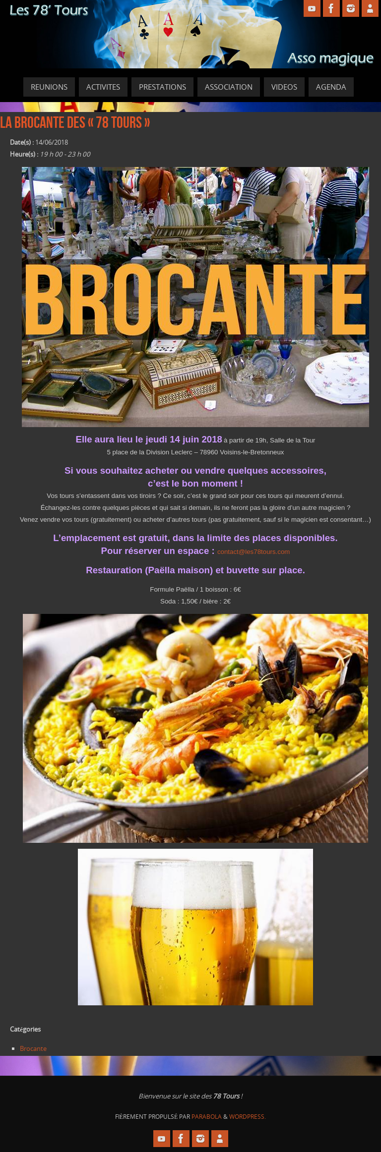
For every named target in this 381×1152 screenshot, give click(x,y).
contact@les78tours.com (253, 551)
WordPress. (247, 1116)
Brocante (33, 1048)
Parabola (206, 1116)
